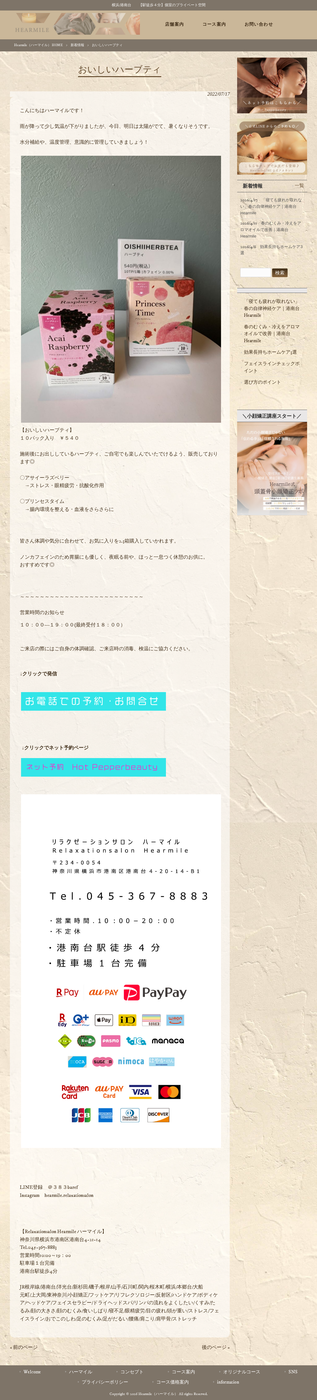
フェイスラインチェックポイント (272, 367)
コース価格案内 (172, 1382)
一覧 (299, 186)
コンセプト (132, 1372)
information (228, 1382)
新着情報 (77, 45)
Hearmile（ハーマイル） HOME (38, 45)
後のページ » (216, 1347)
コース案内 (183, 1372)
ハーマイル (80, 1372)
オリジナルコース (241, 1372)
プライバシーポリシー (105, 1382)
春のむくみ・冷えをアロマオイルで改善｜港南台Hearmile (272, 334)
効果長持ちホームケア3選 (270, 352)
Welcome (32, 1372)
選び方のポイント (262, 382)
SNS (293, 1372)
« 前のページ (24, 1347)
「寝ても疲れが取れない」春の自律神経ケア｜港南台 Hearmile (272, 308)
